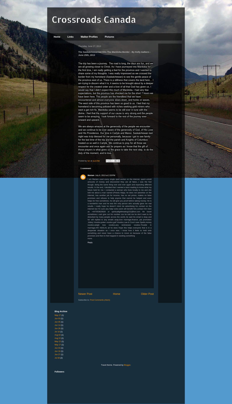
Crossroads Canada (94, 19)
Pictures (109, 37)
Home (57, 37)
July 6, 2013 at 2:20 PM (105, 175)
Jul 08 (57, 358)
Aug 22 (58, 338)
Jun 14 (57, 325)
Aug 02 (58, 335)
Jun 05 (57, 322)
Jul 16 (57, 332)
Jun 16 (57, 351)
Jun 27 (57, 354)
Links (70, 37)
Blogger (127, 365)
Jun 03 (57, 318)
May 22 (58, 341)
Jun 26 (57, 328)
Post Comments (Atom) (100, 300)
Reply (90, 242)
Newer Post (85, 293)
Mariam (91, 175)
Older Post (147, 293)
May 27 (58, 315)
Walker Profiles (89, 37)
